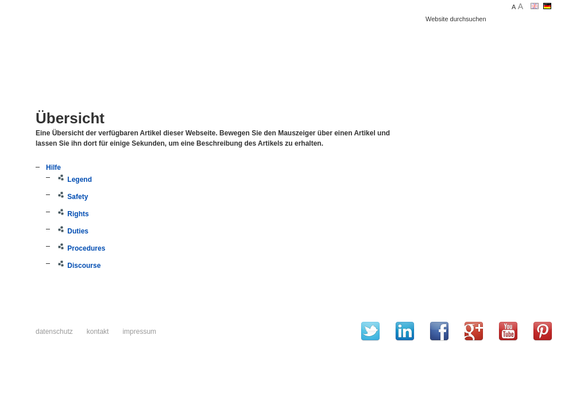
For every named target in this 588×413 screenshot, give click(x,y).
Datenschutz (54, 332)
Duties (72, 231)
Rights (72, 214)
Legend (74, 180)
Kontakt (98, 332)
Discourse (78, 266)
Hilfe (53, 167)
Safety (72, 197)
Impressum (139, 332)
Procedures (80, 248)
